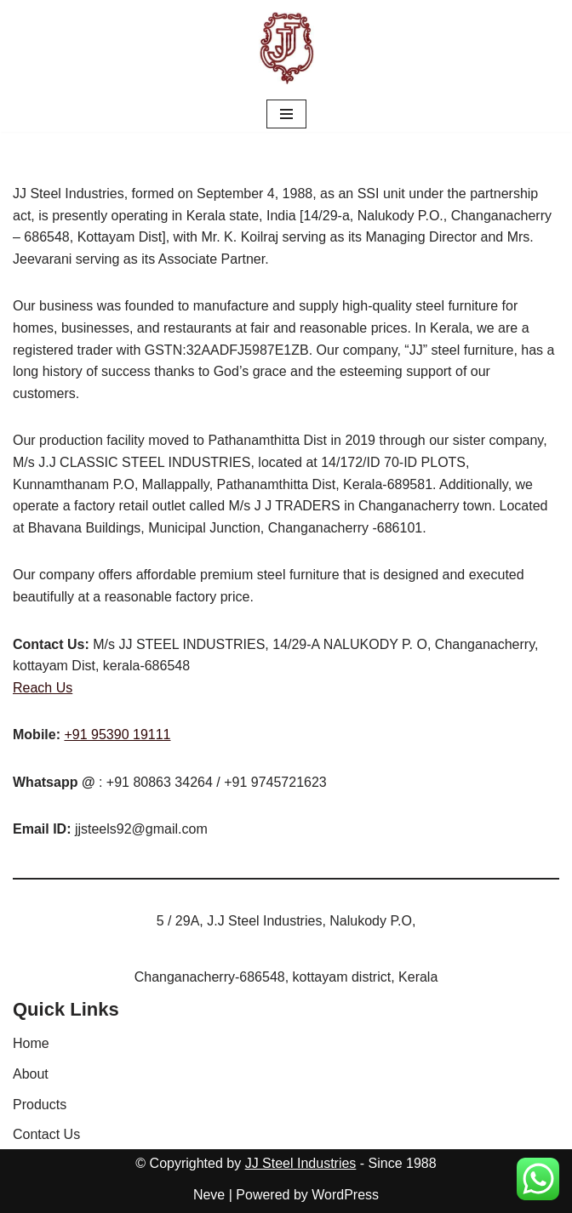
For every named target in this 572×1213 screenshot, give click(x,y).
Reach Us (42, 688)
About (31, 1074)
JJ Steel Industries (301, 1163)
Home (31, 1043)
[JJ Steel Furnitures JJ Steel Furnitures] (286, 48)
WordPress (345, 1194)
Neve (209, 1194)
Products (39, 1104)
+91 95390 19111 (117, 734)
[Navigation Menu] (286, 114)
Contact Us (46, 1134)
